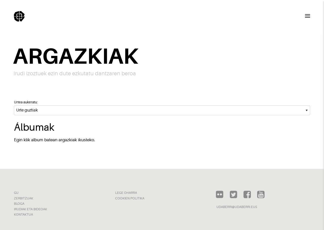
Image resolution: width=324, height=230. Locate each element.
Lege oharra (126, 193)
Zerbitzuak (23, 198)
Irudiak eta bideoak (30, 209)
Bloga (19, 203)
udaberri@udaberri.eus (236, 207)
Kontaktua (23, 214)
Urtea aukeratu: (26, 102)
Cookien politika (129, 198)
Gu (16, 193)
